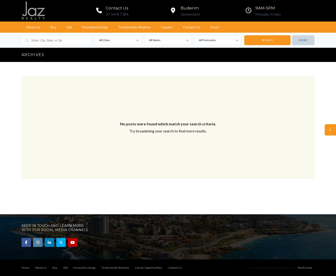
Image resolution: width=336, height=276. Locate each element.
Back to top (305, 267)
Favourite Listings (95, 27)
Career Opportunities (148, 267)
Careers (167, 27)
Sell (69, 27)
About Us (33, 27)
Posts (214, 27)
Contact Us (191, 27)
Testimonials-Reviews (134, 27)
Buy (53, 27)
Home (26, 267)
